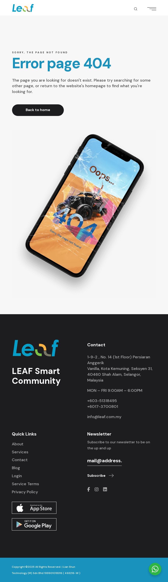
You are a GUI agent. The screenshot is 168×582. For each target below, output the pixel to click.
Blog (16, 468)
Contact (20, 459)
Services (20, 452)
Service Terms (25, 484)
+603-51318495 (102, 400)
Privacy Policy (25, 492)
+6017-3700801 (102, 406)
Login (17, 476)
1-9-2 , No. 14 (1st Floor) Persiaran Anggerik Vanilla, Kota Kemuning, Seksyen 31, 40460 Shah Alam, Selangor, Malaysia (120, 368)
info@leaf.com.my (104, 416)
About (17, 444)
